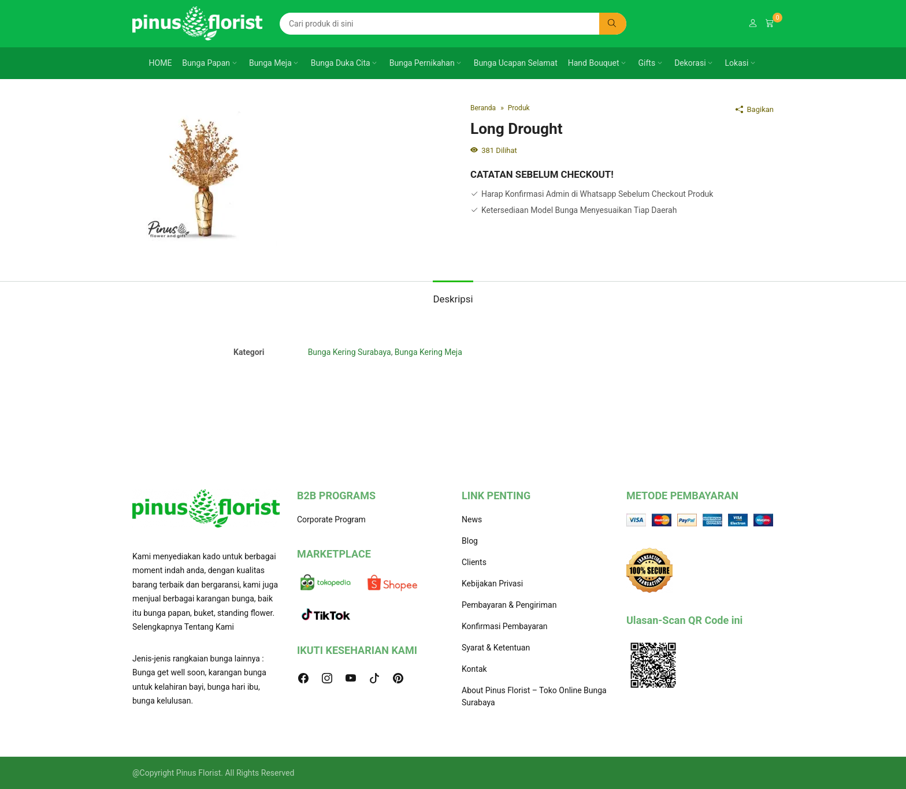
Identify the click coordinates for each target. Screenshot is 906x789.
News (472, 519)
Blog (470, 540)
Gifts (647, 63)
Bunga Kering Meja (428, 352)
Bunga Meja (270, 63)
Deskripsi (453, 299)
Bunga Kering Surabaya (349, 352)
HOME (160, 63)
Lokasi (737, 63)
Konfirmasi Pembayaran (505, 626)
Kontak (474, 669)
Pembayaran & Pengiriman (509, 604)
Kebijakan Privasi (492, 583)
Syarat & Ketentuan (496, 647)
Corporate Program (331, 519)
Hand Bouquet (593, 63)
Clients (474, 562)
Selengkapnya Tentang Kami (183, 626)
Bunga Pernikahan (422, 63)
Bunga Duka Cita (340, 63)
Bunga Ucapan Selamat (516, 63)
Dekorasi (690, 63)
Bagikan (755, 109)
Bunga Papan (206, 63)
